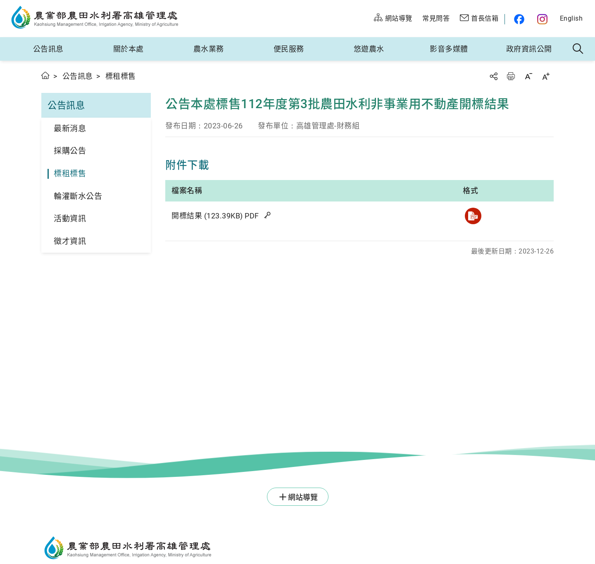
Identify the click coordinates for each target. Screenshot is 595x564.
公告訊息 (48, 49)
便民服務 (289, 49)
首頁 (45, 75)
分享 (493, 76)
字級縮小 (528, 76)
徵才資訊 (70, 241)
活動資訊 (70, 218)
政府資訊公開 (529, 49)
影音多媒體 (449, 49)
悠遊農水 (369, 49)
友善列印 (511, 76)
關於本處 (128, 49)
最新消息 (70, 128)
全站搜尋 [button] (578, 49)
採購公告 (70, 151)
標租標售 (70, 173)
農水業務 (208, 49)
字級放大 (546, 76)
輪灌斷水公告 (78, 196)
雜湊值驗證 (268, 215)
